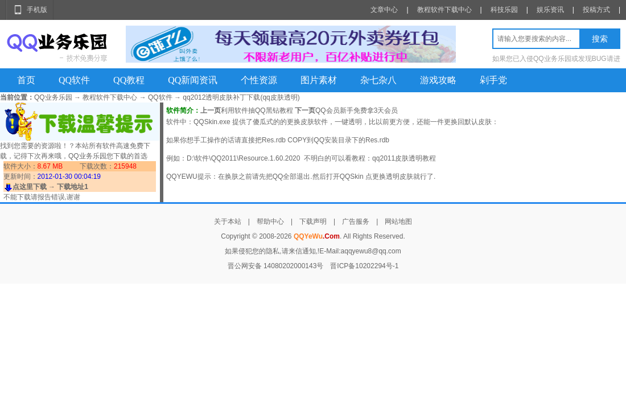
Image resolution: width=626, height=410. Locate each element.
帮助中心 (270, 222)
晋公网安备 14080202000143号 (276, 266)
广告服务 (355, 222)
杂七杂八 (378, 80)
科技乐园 (504, 10)
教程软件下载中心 (444, 10)
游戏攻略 (438, 80)
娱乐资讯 (550, 10)
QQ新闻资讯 (192, 80)
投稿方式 (596, 10)
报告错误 (51, 197)
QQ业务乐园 (53, 97)
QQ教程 (129, 80)
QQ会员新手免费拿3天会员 (356, 110)
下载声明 (313, 222)
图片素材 (318, 80)
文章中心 (384, 10)
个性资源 (259, 80)
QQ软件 (74, 80)
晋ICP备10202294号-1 (364, 266)
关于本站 (227, 222)
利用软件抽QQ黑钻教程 (257, 110)
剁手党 (493, 80)
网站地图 (398, 222)
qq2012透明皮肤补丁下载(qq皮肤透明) (241, 97)
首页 (26, 80)
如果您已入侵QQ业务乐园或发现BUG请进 (556, 59)
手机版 (37, 10)
